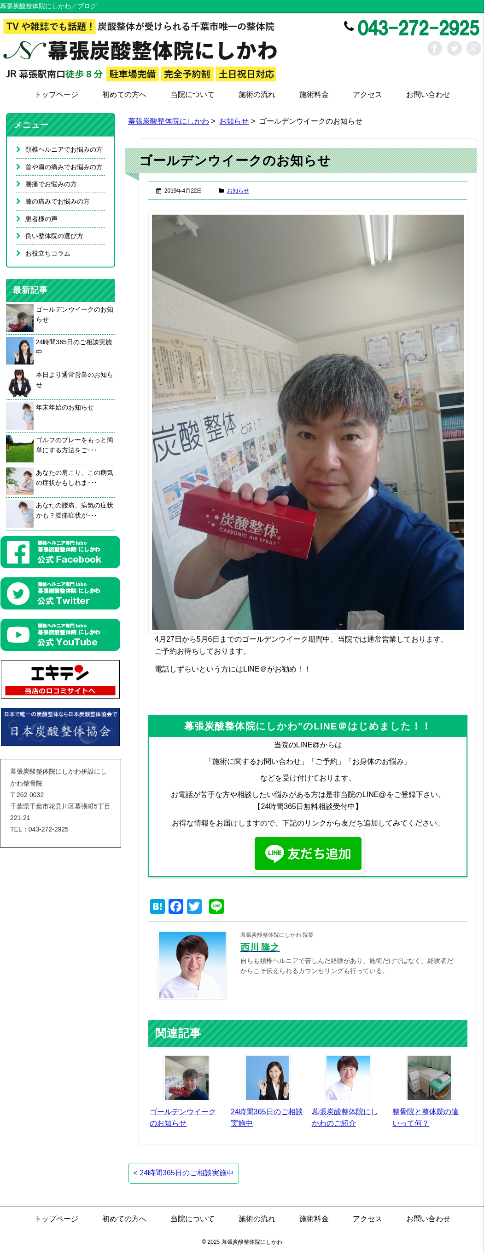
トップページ (56, 94)
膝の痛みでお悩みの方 (57, 201)
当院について (192, 94)
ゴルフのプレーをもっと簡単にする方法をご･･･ (74, 445)
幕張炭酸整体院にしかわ (168, 121)
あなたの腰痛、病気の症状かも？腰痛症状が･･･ (74, 510)
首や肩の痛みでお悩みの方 (64, 167)
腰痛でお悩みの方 (51, 184)
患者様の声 (41, 218)
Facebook (434, 48)
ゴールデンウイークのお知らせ (74, 315)
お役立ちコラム (47, 253)
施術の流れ (257, 94)
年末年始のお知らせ (65, 407)
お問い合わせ (428, 94)
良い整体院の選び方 (54, 235)
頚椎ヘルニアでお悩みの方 (64, 149)
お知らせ (234, 121)
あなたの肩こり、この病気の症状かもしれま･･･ (74, 478)
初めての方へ (124, 94)
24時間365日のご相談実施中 (184, 1173)
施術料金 (314, 94)
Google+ (474, 48)
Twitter (454, 48)
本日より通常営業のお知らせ (74, 380)
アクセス (367, 94)
